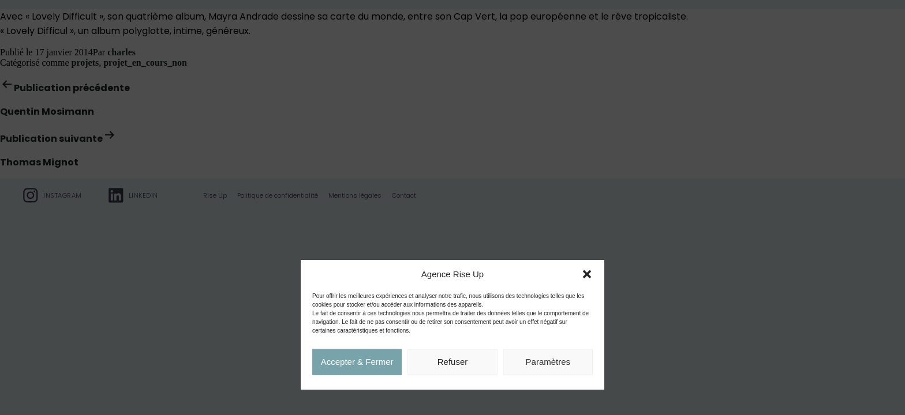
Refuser (452, 362)
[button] (587, 275)
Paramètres (548, 362)
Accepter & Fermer (357, 362)
